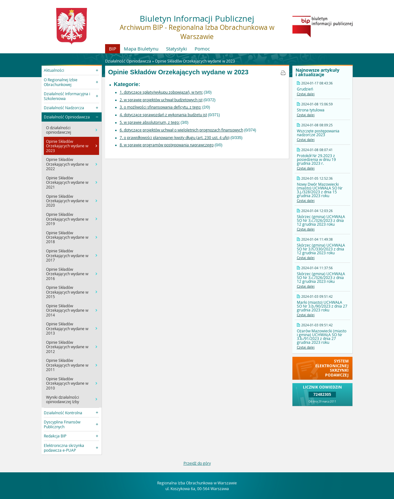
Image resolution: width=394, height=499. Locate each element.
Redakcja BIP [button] (55, 435)
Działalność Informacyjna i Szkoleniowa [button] (67, 96)
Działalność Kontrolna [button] (63, 412)
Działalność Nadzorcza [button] (64, 107)
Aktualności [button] (54, 70)
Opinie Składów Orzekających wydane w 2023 (195, 60)
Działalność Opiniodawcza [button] (67, 116)
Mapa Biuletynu (141, 48)
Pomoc (202, 48)
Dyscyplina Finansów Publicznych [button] (62, 424)
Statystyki (176, 48)
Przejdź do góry (197, 463)
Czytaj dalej (306, 94)
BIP (112, 48)
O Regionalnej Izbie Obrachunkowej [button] (60, 82)
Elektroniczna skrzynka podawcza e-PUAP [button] (64, 447)
